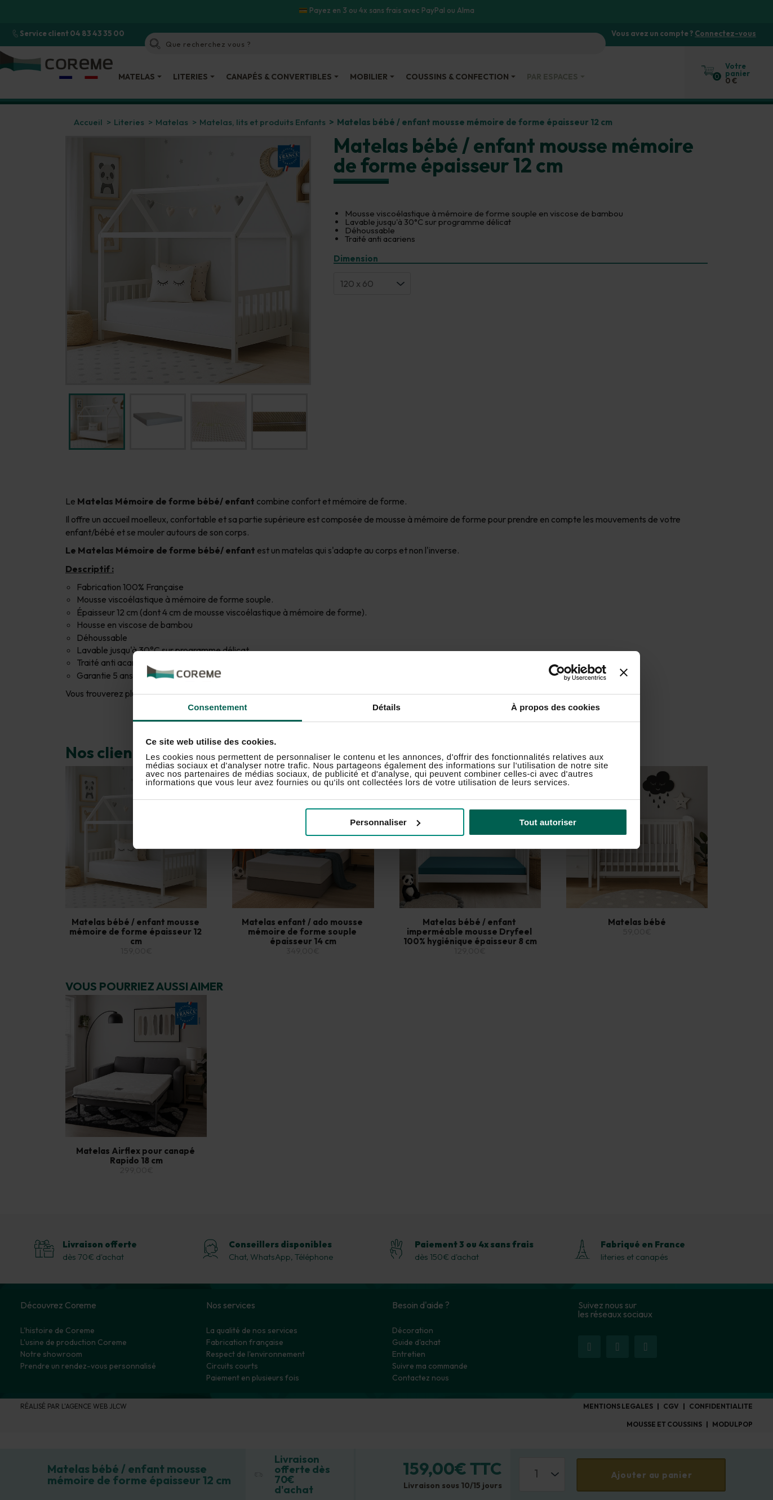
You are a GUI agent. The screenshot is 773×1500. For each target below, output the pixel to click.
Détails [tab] (386, 707)
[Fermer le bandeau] (624, 672)
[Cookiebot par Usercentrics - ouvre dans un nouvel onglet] (557, 672)
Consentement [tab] (217, 707)
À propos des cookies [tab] (555, 707)
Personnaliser (385, 822)
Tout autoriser (547, 822)
